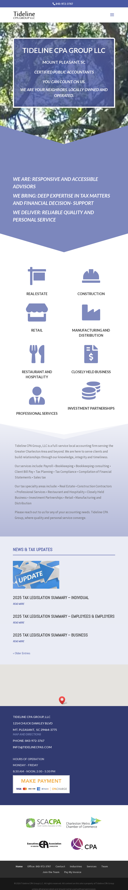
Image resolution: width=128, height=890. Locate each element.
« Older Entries (21, 653)
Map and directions (27, 734)
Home (19, 866)
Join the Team (51, 872)
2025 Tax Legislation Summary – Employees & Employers (63, 616)
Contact (60, 866)
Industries (76, 866)
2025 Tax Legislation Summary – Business (50, 635)
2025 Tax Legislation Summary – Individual (51, 597)
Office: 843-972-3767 (39, 866)
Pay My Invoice (72, 872)
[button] (63, 700)
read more (18, 604)
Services (92, 866)
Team (104, 866)
